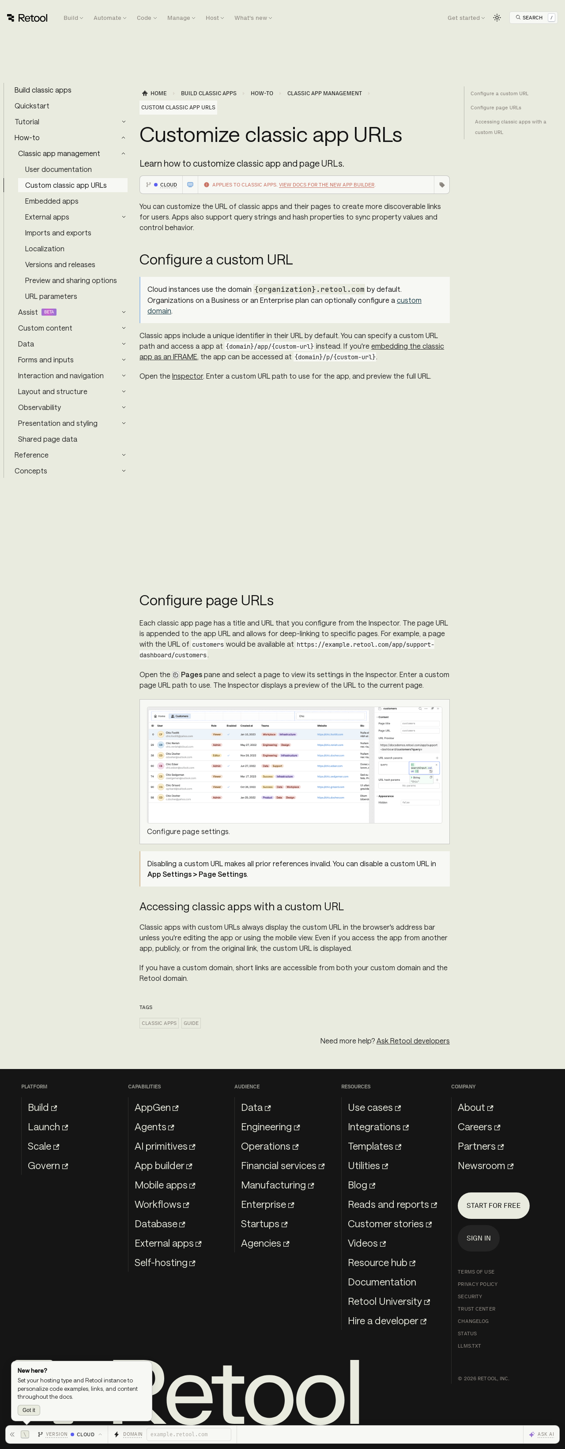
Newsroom (485, 1165)
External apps (47, 216)
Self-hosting (165, 1262)
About (475, 1107)
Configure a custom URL (499, 93)
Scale (43, 1145)
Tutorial (27, 121)
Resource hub (381, 1262)
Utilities (368, 1165)
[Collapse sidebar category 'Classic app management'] (123, 153)
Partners (481, 1145)
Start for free (494, 1205)
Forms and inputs (46, 359)
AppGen (157, 1107)
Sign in (479, 1238)
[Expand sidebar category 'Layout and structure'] (123, 391)
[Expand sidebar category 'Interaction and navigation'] (123, 376)
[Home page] (154, 93)
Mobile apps (165, 1184)
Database (160, 1223)
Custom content (45, 328)
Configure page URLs (496, 107)
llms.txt (469, 1345)
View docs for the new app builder (326, 185)
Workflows (162, 1204)
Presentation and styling (58, 423)
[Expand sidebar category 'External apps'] (123, 217)
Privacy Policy (477, 1284)
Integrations (378, 1126)
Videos (367, 1242)
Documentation (382, 1281)
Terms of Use (476, 1271)
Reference (32, 455)
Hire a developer (387, 1320)
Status (467, 1333)
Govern (48, 1165)
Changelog (473, 1321)
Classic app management (59, 153)
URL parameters (51, 296)
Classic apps (159, 1023)
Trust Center (476, 1308)
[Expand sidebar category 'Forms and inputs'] (123, 360)
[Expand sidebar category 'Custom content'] (123, 328)
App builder (163, 1165)
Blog (361, 1184)
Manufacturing (277, 1184)
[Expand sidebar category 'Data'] (123, 344)
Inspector (187, 376)
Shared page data (47, 439)
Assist (28, 312)
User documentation (58, 169)
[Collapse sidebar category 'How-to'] (123, 137)
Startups (264, 1223)
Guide (191, 1023)
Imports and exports (58, 232)
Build (42, 1107)
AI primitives (165, 1145)
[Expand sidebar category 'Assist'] (123, 312)
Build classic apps (43, 90)
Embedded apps (52, 201)
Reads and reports (392, 1204)
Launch (48, 1126)
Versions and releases (60, 264)
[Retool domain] (189, 1434)
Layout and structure (52, 391)
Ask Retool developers (413, 1040)
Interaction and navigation (61, 375)
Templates (374, 1145)
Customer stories (390, 1223)
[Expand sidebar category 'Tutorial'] (123, 122)
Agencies (265, 1242)
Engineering (270, 1126)
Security (470, 1296)
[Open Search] (535, 18)
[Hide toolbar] (19, 1434)
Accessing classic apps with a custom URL (510, 127)
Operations (269, 1145)
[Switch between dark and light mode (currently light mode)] (497, 18)
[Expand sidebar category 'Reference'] (123, 455)
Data (26, 343)
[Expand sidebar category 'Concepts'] (123, 471)
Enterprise (267, 1204)
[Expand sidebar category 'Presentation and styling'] (123, 423)
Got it (29, 1410)
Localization (44, 248)
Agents (154, 1126)
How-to (27, 137)
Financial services (282, 1165)
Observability (39, 407)
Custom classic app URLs (66, 185)
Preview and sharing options (71, 280)
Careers (479, 1126)
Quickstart (32, 105)
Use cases (374, 1107)
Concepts (31, 470)
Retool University (389, 1301)
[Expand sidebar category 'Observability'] (123, 407)
